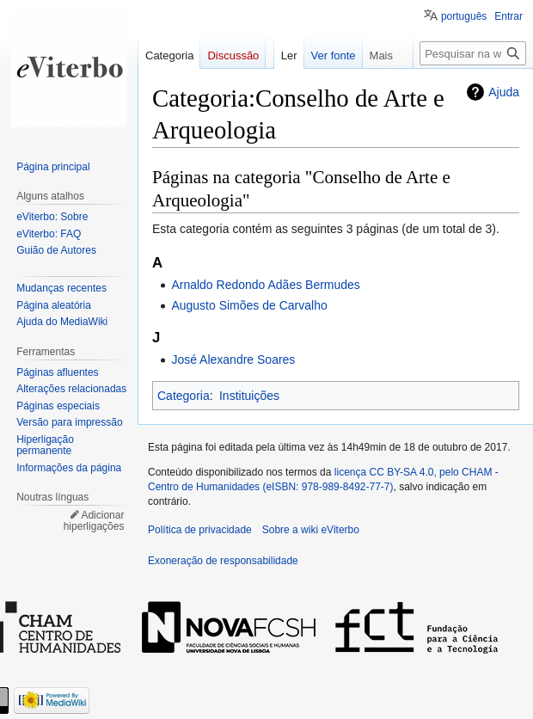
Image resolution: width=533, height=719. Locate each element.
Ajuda (503, 92)
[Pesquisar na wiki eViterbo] (473, 53)
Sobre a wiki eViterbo (310, 530)
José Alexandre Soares (233, 359)
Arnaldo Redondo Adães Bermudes (265, 285)
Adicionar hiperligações (94, 521)
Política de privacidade (200, 530)
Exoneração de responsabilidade (223, 561)
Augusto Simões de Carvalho (249, 305)
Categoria (183, 396)
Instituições (249, 396)
